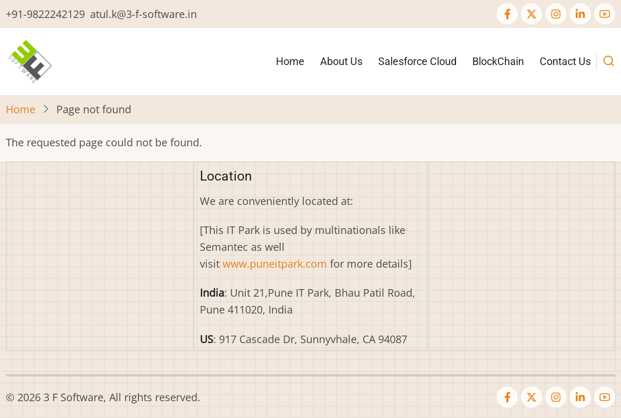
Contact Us (565, 61)
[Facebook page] (507, 13)
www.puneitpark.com (274, 264)
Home (290, 61)
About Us (341, 61)
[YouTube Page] (604, 13)
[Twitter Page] (531, 13)
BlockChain (498, 61)
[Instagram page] (555, 13)
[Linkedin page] (580, 13)
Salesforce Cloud (417, 61)
